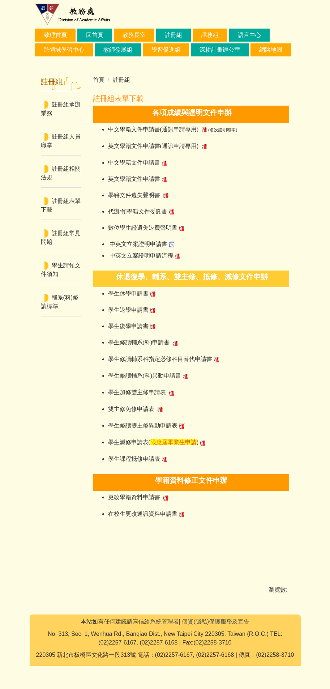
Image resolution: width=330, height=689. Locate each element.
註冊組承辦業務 (61, 108)
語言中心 (249, 35)
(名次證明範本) (222, 129)
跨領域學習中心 (64, 50)
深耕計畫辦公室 (220, 50)
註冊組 (173, 35)
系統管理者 (164, 645)
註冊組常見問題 (61, 237)
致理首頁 (55, 35)
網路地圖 (270, 50)
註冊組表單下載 (61, 205)
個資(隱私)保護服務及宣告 (215, 645)
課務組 (210, 35)
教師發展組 (117, 50)
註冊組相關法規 (61, 173)
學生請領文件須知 (61, 269)
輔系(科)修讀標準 (60, 301)
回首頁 (94, 35)
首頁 (98, 80)
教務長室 (134, 35)
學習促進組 (165, 50)
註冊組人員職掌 (61, 140)
